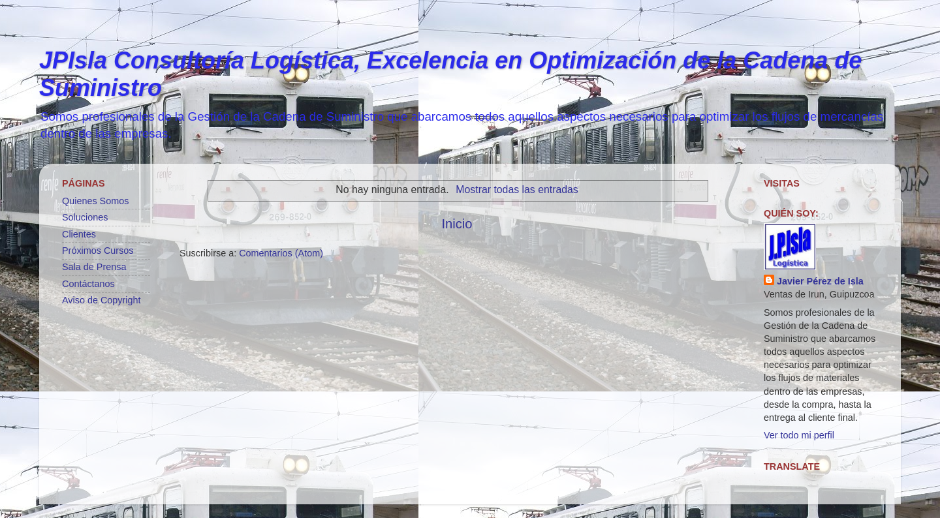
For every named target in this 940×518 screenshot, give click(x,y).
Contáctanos (88, 284)
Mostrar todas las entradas (517, 189)
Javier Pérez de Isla (820, 281)
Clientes (79, 234)
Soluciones (85, 217)
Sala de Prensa (94, 267)
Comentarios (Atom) (281, 253)
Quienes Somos (95, 201)
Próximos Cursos (98, 250)
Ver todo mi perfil (799, 435)
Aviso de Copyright (101, 300)
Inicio (456, 224)
